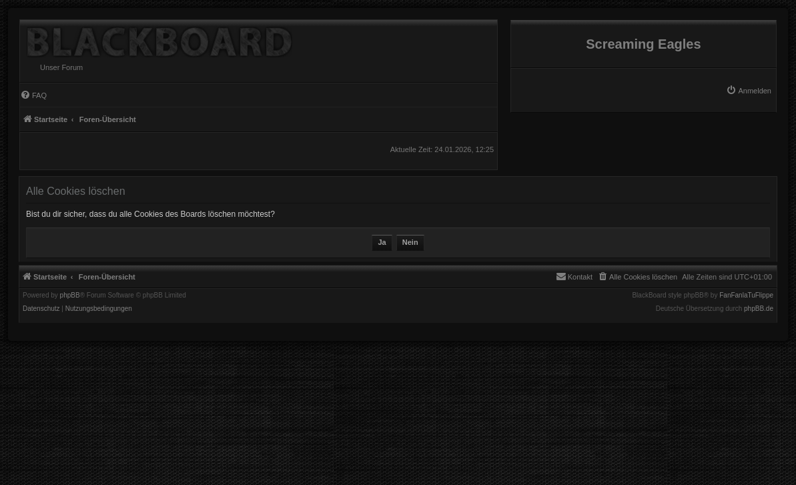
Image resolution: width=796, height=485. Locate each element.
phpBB (70, 295)
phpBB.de (758, 309)
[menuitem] (748, 91)
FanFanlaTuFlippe (746, 295)
